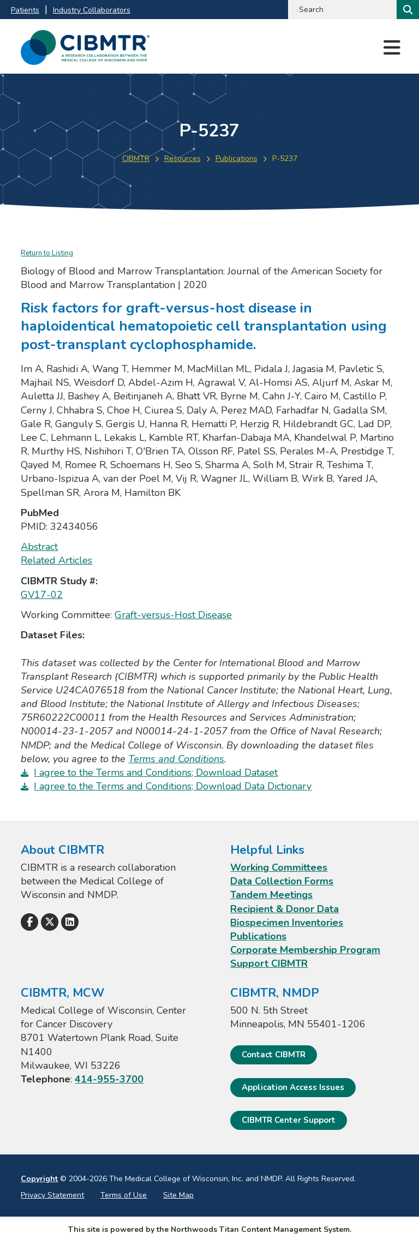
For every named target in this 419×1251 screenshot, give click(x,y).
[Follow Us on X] (49, 922)
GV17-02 (42, 594)
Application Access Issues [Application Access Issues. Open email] (293, 1087)
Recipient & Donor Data (284, 908)
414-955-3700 (109, 1079)
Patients (25, 10)
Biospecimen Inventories (286, 922)
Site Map (178, 1195)
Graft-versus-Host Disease (173, 614)
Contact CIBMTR (274, 1054)
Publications (237, 158)
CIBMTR (135, 158)
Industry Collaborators (91, 10)
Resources (182, 158)
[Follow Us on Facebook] (29, 922)
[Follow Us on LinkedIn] (70, 922)
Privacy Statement (52, 1195)
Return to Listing (47, 253)
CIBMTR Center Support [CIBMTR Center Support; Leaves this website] (289, 1120)
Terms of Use (123, 1195)
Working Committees (278, 867)
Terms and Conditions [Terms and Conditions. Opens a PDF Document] (176, 758)
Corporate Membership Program (305, 949)
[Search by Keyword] (341, 9)
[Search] (406, 9)
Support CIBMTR (269, 963)
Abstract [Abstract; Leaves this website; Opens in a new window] (39, 546)
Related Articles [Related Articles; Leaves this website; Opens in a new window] (56, 560)
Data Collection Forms (281, 881)
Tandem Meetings (271, 894)
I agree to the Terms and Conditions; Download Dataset (156, 772)
